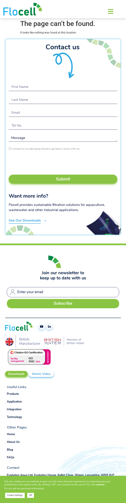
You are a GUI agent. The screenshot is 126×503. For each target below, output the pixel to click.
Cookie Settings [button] (15, 495)
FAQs (10, 457)
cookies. (100, 484)
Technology (14, 417)
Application (14, 401)
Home (11, 434)
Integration (14, 409)
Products (13, 394)
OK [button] (30, 495)
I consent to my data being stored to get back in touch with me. (46, 149)
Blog (10, 449)
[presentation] (35, 162)
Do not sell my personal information (24, 488)
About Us (13, 442)
